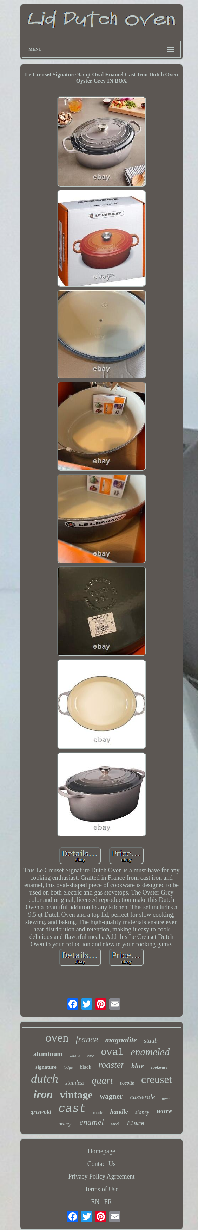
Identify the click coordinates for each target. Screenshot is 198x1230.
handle (119, 1111)
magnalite (121, 1039)
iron (43, 1094)
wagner (111, 1096)
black (85, 1067)
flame (135, 1123)
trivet (165, 1099)
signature (46, 1067)
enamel (91, 1122)
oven (56, 1037)
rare (90, 1056)
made (98, 1112)
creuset (156, 1079)
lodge (68, 1067)
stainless (75, 1083)
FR (108, 1201)
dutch (44, 1079)
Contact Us (101, 1163)
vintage (76, 1094)
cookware (159, 1067)
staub (151, 1040)
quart (102, 1080)
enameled (150, 1052)
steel (115, 1124)
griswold (41, 1112)
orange (66, 1124)
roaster (111, 1065)
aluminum (47, 1054)
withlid (75, 1056)
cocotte (127, 1083)
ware (164, 1110)
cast (72, 1109)
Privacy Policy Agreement (101, 1176)
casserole (142, 1096)
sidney (142, 1112)
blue (137, 1066)
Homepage (101, 1151)
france (86, 1039)
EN (95, 1201)
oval (112, 1052)
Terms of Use (102, 1189)
